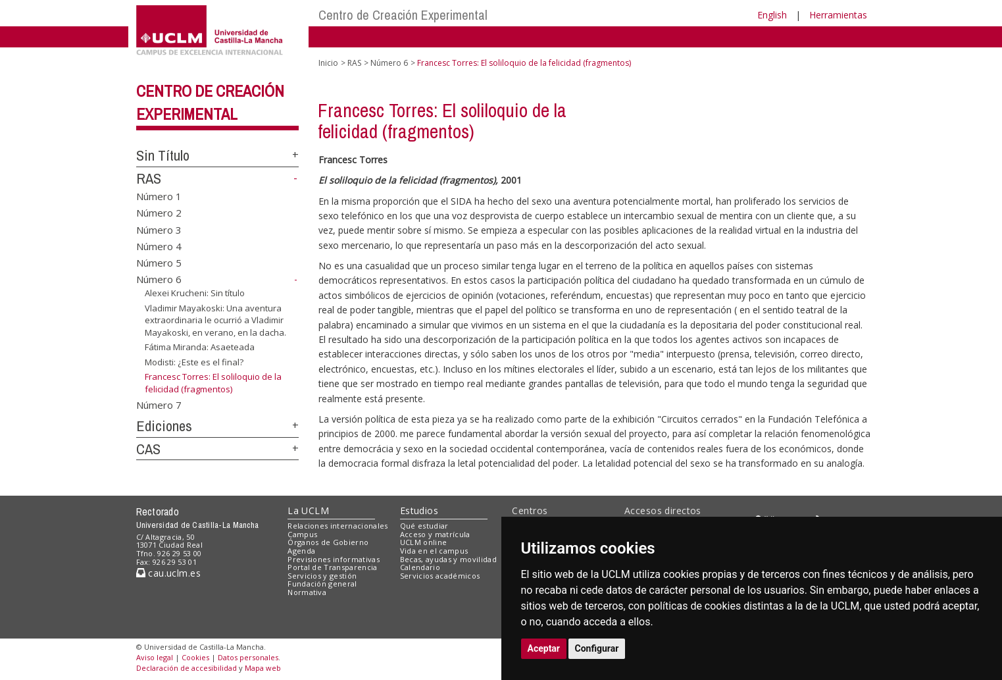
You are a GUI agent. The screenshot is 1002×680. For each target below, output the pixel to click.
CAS (148, 449)
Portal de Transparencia (333, 567)
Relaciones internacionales (338, 526)
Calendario (420, 567)
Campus (302, 534)
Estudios (419, 510)
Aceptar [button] (544, 648)
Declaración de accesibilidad (186, 668)
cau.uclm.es (168, 573)
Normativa (307, 592)
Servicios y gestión (322, 576)
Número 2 (159, 212)
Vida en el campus (434, 551)
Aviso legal (154, 657)
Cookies (195, 657)
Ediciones (164, 426)
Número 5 (159, 262)
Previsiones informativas (334, 559)
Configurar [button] (597, 648)
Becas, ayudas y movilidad (448, 559)
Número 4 (159, 246)
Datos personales (248, 657)
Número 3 (159, 229)
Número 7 (159, 404)
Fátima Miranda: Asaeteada (200, 347)
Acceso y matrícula (435, 534)
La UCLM (308, 510)
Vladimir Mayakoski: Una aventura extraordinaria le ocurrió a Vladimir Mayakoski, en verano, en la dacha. (215, 320)
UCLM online (423, 542)
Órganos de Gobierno (328, 542)
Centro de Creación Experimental (403, 15)
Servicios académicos (440, 576)
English (772, 15)
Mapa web (263, 668)
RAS (148, 178)
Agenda (301, 551)
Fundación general (322, 583)
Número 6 (159, 279)
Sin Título (162, 155)
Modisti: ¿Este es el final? (194, 362)
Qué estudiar (424, 526)
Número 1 (159, 195)
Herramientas (838, 15)
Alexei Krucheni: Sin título (195, 293)
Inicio (328, 62)
